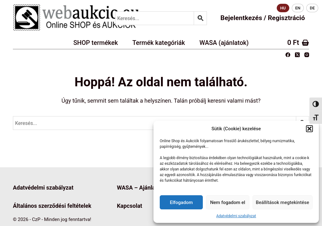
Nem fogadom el (227, 202)
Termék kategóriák (158, 42)
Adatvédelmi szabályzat (236, 216)
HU (283, 8)
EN (298, 8)
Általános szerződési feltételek (52, 205)
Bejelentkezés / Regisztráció (262, 18)
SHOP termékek (95, 42)
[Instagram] (306, 54)
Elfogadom (181, 202)
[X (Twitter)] (297, 54)
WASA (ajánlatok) (224, 42)
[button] (309, 129)
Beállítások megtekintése (282, 202)
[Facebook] (288, 54)
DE (312, 8)
